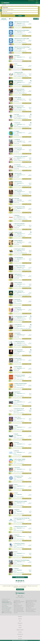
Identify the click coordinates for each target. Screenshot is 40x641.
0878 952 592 (16, 42)
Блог (20, 620)
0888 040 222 (16, 101)
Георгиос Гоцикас (18, 358)
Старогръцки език (25, 149)
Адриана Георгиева (18, 190)
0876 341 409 (16, 269)
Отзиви (20, 625)
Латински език (24, 334)
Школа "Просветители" (18, 80)
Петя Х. (16, 551)
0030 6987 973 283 (17, 362)
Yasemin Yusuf (17, 122)
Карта (11, 18)
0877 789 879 (16, 177)
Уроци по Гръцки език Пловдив (6, 607)
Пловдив (20, 49)
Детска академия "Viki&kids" (20, 459)
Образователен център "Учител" (21, 526)
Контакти (20, 638)
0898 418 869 (16, 118)
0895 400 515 (16, 286)
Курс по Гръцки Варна (28, 5)
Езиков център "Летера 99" (20, 543)
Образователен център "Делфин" (21, 501)
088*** (19, 379)
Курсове (20, 618)
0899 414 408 (16, 126)
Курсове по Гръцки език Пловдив (7, 602)
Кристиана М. (17, 55)
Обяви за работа (20, 629)
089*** (19, 59)
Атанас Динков (17, 333)
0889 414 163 (16, 219)
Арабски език (24, 351)
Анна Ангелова (17, 299)
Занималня (15, 460)
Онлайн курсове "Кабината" (20, 248)
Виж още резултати (20, 577)
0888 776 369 (16, 336)
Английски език (24, 23)
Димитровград (16, 411)
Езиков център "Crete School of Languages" (22, 560)
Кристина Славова (18, 173)
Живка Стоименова (18, 282)
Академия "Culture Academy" (20, 265)
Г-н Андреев (17, 131)
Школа (15, 23)
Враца (15, 445)
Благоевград (22, 201)
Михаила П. (17, 450)
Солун (15, 66)
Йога (23, 183)
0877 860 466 (16, 151)
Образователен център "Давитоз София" (21, 38)
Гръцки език (19, 23)
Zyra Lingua (17, 114)
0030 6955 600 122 (17, 328)
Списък (4, 18)
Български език (24, 99)
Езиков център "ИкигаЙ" (19, 408)
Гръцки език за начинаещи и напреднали (8, 5)
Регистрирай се (31, 0)
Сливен (15, 428)
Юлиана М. (17, 442)
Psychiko (15, 571)
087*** (19, 67)
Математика (24, 82)
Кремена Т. (17, 568)
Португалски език (25, 73)
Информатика (24, 90)
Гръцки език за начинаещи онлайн (19, 5)
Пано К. (16, 484)
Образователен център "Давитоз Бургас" (21, 30)
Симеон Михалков (18, 324)
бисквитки (23, 640)
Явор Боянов (17, 215)
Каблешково (20, 310)
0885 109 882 (16, 345)
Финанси (23, 233)
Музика (23, 242)
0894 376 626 (16, 370)
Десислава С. (17, 400)
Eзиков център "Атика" (19, 476)
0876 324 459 (16, 320)
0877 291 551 (16, 311)
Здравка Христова (18, 274)
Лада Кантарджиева (18, 240)
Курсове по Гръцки (5, 600)
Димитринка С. (17, 391)
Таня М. (16, 63)
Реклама (20, 632)
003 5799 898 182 (17, 210)
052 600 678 (16, 25)
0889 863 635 (16, 227)
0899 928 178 (16, 160)
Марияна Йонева (18, 307)
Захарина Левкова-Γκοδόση (20, 206)
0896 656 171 (16, 93)
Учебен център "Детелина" (19, 89)
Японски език (24, 317)
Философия (24, 258)
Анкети (20, 627)
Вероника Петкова (18, 181)
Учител (15, 65)
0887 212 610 (16, 84)
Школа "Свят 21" (18, 417)
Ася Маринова (17, 139)
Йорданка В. (17, 509)
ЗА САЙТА (20, 636)
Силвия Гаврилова (17, 97)
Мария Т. (16, 425)
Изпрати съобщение (27, 27)
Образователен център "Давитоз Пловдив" (22, 47)
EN (22, 595)
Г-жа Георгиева (18, 164)
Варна (24, 24)
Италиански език (24, 216)
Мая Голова (17, 198)
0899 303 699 (16, 278)
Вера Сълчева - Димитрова (20, 223)
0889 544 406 (16, 143)
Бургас (17, 83)
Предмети (20, 616)
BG (19, 595)
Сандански (16, 403)
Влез (37, 0)
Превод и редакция (25, 267)
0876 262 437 (16, 185)
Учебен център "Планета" (19, 341)
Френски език (24, 191)
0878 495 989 (16, 135)
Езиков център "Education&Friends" (21, 156)
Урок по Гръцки (4, 605)
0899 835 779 (16, 353)
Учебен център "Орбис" (18, 72)
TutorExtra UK (20, 634)
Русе (15, 58)
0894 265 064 (16, 236)
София (22, 41)
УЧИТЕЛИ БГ (21, 597)
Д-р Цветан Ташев (18, 232)
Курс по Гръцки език (34, 5)
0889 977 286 (16, 202)
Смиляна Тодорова (18, 366)
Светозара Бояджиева (19, 257)
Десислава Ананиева (18, 349)
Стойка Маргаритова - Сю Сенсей (21, 316)
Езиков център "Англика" (19, 105)
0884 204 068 (16, 244)
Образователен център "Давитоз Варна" (21, 21)
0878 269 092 (16, 261)
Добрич (15, 487)
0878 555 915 (16, 109)
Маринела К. (17, 534)
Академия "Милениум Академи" (21, 383)
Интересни (20, 623)
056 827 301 (16, 34)
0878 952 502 (16, 51)
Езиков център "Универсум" (20, 375)
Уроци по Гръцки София (5, 610)
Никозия (15, 209)
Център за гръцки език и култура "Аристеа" (23, 518)
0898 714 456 (16, 76)
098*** (19, 395)
